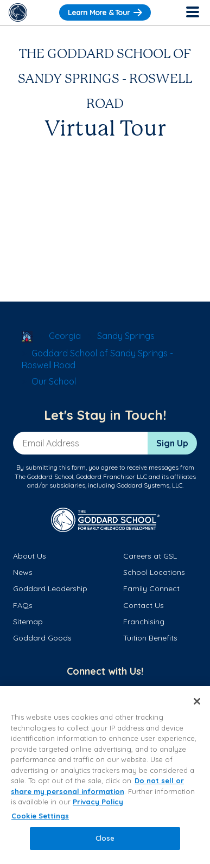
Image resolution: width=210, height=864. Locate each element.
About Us (29, 556)
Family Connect (151, 588)
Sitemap (28, 621)
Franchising (143, 621)
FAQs (23, 605)
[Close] (197, 701)
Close (105, 838)
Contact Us (143, 605)
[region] (105, 775)
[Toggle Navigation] (192, 12)
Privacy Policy (98, 801)
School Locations (154, 572)
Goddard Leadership (50, 588)
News (23, 572)
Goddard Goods (42, 638)
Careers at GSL (150, 556)
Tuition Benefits (150, 638)
